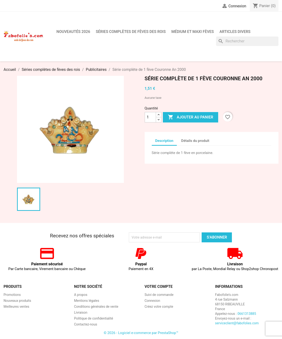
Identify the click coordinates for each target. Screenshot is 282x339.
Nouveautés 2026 (73, 31)
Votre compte (159, 286)
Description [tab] (164, 141)
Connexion (152, 301)
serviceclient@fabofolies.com (237, 323)
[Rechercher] (247, 41)
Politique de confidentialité (93, 318)
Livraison (80, 312)
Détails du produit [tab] (195, 141)
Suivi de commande (159, 295)
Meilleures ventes (16, 306)
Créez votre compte (159, 306)
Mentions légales (86, 301)
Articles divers (235, 31)
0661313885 (247, 314)
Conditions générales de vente (96, 306)
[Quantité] (150, 117)
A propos (80, 295)
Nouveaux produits (17, 301)
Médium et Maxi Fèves (192, 31)
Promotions (12, 295)
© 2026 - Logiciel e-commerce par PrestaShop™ (141, 333)
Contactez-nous (85, 324)
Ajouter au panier (190, 117)
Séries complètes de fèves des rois (131, 31)
